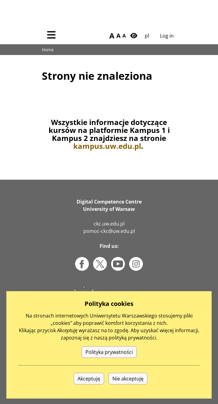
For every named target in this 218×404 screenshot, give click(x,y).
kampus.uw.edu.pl (107, 146)
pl (147, 35)
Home (48, 50)
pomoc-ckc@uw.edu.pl (109, 231)
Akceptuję (89, 389)
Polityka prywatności (109, 362)
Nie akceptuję (128, 389)
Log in (167, 35)
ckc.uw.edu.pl (109, 223)
